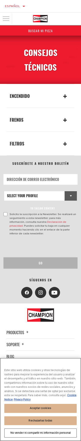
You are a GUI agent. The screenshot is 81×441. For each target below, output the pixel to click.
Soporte (15, 344)
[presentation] (39, 246)
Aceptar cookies (40, 408)
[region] (40, 399)
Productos (18, 332)
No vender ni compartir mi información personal (40, 433)
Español (12, 6)
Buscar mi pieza (40, 31)
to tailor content (42, 208)
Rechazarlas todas (40, 420)
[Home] (40, 19)
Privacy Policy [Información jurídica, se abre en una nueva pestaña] (22, 399)
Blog (10, 356)
